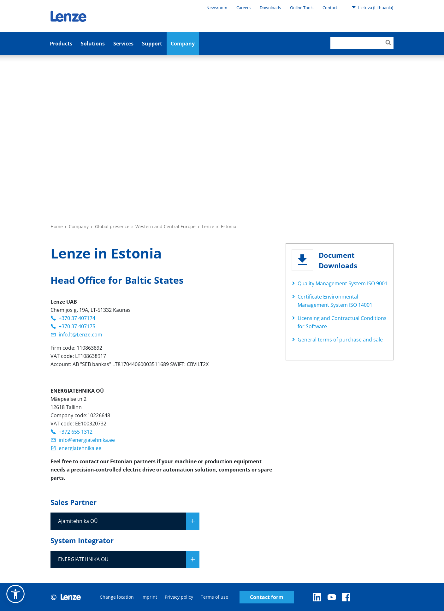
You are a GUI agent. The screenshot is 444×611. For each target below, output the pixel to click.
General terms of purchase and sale (340, 339)
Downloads (270, 7)
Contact (330, 7)
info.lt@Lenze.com (80, 334)
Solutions (93, 43)
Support (152, 43)
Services (123, 43)
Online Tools (301, 7)
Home (56, 226)
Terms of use (214, 597)
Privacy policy (179, 597)
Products (61, 43)
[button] (15, 594)
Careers (243, 7)
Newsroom (216, 7)
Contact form (266, 597)
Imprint (149, 597)
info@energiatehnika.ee (87, 439)
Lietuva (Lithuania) (372, 7)
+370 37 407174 (77, 318)
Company (183, 43)
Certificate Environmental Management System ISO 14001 (335, 300)
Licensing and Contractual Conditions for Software (342, 322)
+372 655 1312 (75, 431)
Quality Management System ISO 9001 (343, 283)
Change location (117, 597)
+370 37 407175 (77, 326)
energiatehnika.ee (80, 448)
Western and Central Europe (165, 226)
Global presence (112, 226)
